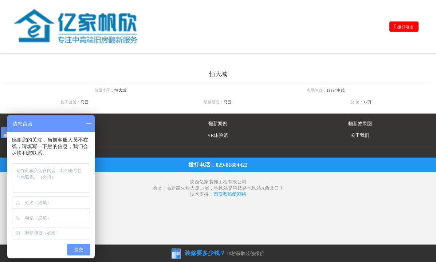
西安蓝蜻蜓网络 (230, 194)
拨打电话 (404, 26)
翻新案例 (217, 123)
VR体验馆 (218, 135)
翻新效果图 (360, 123)
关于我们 (359, 135)
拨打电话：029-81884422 (217, 165)
